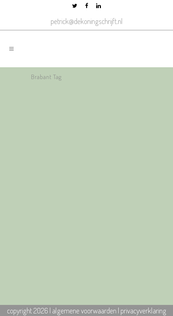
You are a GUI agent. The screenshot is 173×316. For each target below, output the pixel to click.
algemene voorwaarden (84, 310)
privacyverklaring (143, 310)
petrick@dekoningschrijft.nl (87, 21)
